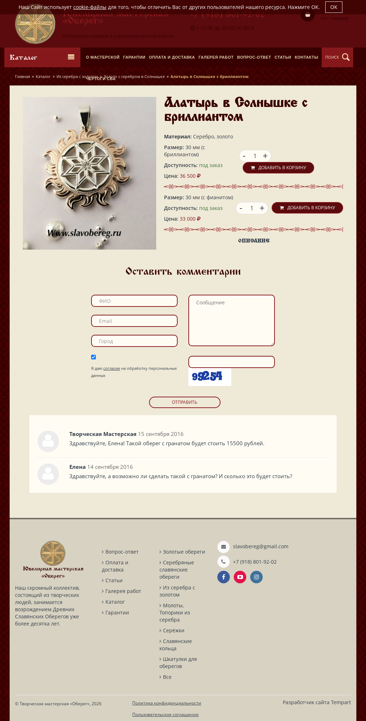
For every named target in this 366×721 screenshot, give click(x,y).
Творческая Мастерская (103, 433)
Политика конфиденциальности (166, 703)
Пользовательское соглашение (165, 714)
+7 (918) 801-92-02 (227, 15)
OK (333, 7)
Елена (77, 466)
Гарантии (117, 612)
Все (167, 676)
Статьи (114, 580)
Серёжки (173, 630)
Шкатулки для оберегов (178, 663)
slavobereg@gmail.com (260, 546)
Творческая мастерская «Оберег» (54, 704)
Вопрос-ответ (122, 551)
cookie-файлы (90, 7)
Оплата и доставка (115, 566)
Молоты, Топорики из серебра (174, 612)
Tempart (341, 702)
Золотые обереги (184, 551)
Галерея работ (123, 591)
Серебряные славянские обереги (176, 569)
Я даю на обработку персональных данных (134, 372)
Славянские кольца (175, 645)
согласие (111, 368)
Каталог (43, 76)
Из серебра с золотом (77, 76)
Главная (22, 76)
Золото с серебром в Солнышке (134, 76)
